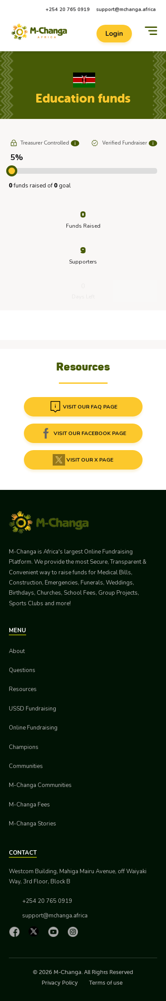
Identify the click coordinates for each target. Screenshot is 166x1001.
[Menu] (151, 31)
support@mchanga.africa (126, 9)
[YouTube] (55, 931)
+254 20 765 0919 (68, 9)
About (17, 651)
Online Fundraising (33, 728)
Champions (24, 747)
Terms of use (106, 982)
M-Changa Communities (40, 785)
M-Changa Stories (32, 824)
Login (114, 33)
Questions (22, 670)
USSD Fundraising (32, 709)
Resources (23, 689)
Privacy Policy (60, 982)
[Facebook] (16, 931)
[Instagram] (74, 931)
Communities (26, 766)
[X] (35, 931)
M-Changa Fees (29, 805)
